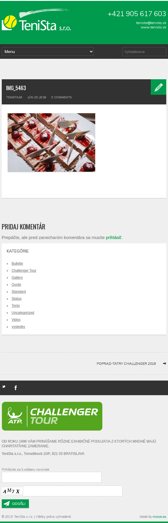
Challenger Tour (24, 271)
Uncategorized (23, 313)
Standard (19, 292)
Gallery (17, 278)
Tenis (16, 306)
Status (17, 299)
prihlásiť (114, 237)
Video (16, 320)
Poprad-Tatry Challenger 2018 (126, 363)
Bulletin (17, 264)
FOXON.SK (160, 516)
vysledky (18, 327)
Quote (16, 285)
